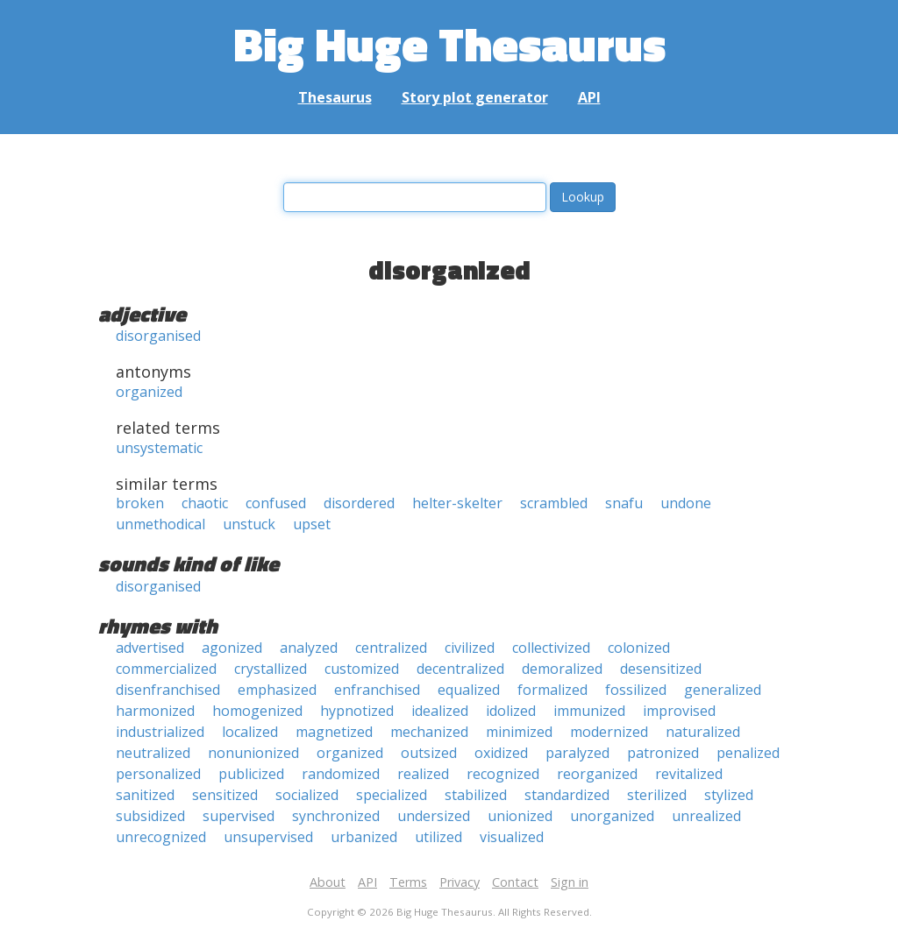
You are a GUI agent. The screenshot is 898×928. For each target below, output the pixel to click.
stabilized (476, 794)
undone (685, 503)
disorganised (158, 335)
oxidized (501, 752)
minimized (519, 731)
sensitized (225, 794)
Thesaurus (335, 97)
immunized (589, 710)
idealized (439, 710)
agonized (232, 647)
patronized (663, 752)
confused (276, 503)
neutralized (153, 752)
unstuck (249, 524)
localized (250, 731)
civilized (470, 647)
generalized (722, 689)
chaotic (205, 503)
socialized (307, 794)
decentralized (460, 668)
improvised (679, 710)
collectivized (551, 647)
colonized (639, 647)
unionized (520, 815)
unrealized (706, 815)
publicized (251, 773)
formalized (552, 689)
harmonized (155, 710)
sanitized (145, 794)
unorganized (612, 815)
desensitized (661, 668)
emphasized (277, 689)
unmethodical (160, 524)
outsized (429, 752)
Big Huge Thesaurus (449, 43)
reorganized (597, 773)
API (589, 97)
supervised (238, 815)
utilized (438, 837)
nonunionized (253, 752)
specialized (391, 794)
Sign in (569, 882)
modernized (609, 731)
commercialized (166, 668)
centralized (391, 647)
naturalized (703, 731)
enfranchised (377, 689)
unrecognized (161, 837)
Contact (515, 882)
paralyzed (577, 752)
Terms (408, 882)
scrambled (554, 503)
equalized (469, 689)
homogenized (257, 710)
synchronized (336, 815)
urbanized (364, 837)
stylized (728, 794)
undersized (433, 815)
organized (149, 391)
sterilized (657, 794)
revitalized (689, 773)
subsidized (150, 815)
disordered (359, 503)
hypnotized (357, 710)
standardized (566, 794)
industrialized (160, 731)
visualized (512, 837)
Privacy (459, 882)
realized (423, 773)
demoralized (562, 668)
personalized (158, 773)
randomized (341, 773)
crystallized (270, 668)
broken (140, 503)
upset (312, 524)
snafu (624, 503)
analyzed (309, 647)
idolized (511, 710)
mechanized (429, 731)
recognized (503, 773)
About (328, 882)
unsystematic (159, 447)
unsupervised (268, 837)
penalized (748, 752)
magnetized (334, 731)
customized (361, 668)
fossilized (635, 689)
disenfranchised (168, 689)
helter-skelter (457, 503)
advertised (150, 647)
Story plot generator (475, 97)
